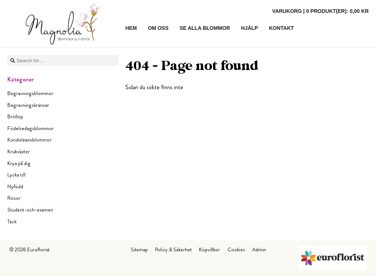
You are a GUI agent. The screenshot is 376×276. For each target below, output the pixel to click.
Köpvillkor (209, 249)
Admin (259, 249)
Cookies (236, 249)
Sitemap (139, 249)
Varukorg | (320, 11)
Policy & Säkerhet (173, 249)
